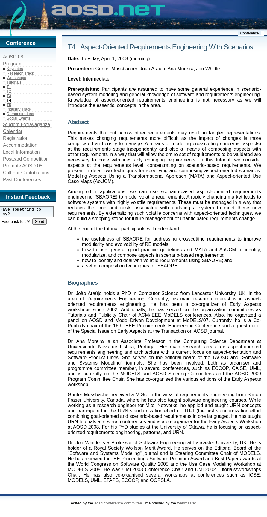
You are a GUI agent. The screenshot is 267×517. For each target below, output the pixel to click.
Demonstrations (20, 113)
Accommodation (20, 145)
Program (12, 63)
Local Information (21, 152)
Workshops (16, 77)
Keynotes (15, 68)
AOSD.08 (13, 56)
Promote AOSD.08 (23, 165)
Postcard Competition (26, 158)
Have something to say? (30, 212)
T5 (9, 104)
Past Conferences (22, 179)
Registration (15, 138)
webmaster (186, 503)
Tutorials (14, 82)
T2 (9, 91)
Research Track (20, 73)
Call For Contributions (26, 172)
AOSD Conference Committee (118, 503)
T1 (9, 86)
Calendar (12, 131)
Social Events (18, 118)
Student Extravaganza (26, 124)
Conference (249, 33)
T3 (9, 95)
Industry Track (19, 109)
